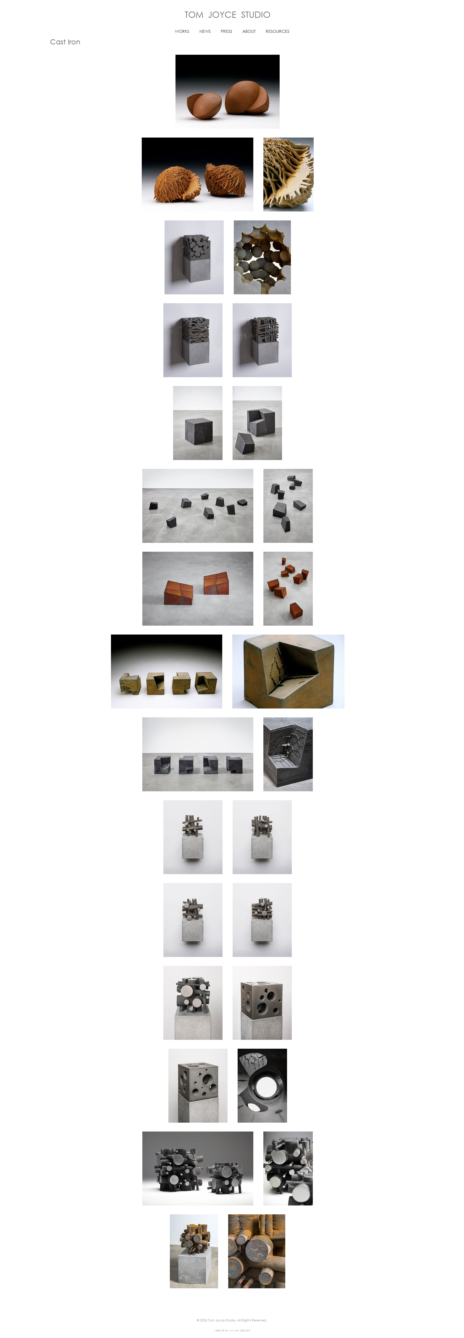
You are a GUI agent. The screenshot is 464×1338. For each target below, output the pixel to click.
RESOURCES (277, 31)
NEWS (205, 31)
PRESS (226, 31)
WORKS (182, 31)
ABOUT (249, 31)
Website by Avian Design (232, 1330)
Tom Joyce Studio (227, 14)
